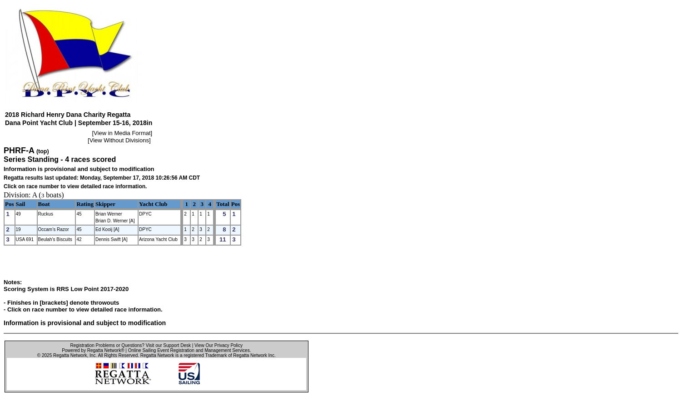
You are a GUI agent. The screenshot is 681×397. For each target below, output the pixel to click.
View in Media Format (122, 133)
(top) (42, 151)
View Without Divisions (119, 140)
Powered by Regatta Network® (93, 350)
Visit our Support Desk (168, 345)
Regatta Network (70, 355)
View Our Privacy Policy (218, 345)
